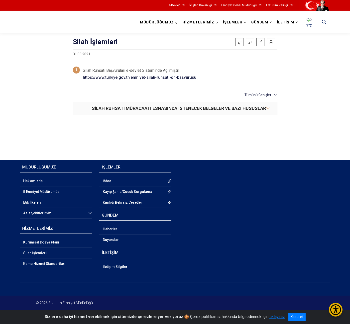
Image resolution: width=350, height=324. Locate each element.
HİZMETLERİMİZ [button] (198, 22)
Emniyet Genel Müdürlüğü (239, 5)
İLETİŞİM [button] (285, 22)
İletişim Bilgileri (115, 267)
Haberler (110, 229)
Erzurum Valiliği (277, 5)
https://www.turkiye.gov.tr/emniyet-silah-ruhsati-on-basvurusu (139, 77)
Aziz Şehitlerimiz (37, 213)
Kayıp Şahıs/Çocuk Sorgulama (127, 192)
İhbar (107, 181)
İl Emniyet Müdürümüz (41, 192)
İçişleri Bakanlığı (200, 5)
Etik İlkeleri (32, 202)
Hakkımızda (33, 181)
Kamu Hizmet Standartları (44, 264)
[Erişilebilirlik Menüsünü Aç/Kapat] (336, 310)
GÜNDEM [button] (259, 22)
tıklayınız (277, 316)
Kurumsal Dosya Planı (41, 242)
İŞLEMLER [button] (232, 22)
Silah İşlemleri (35, 253)
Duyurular (111, 240)
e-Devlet (174, 5)
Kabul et (297, 317)
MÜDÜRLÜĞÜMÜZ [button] (157, 22)
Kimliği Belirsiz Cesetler (122, 202)
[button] (260, 42)
